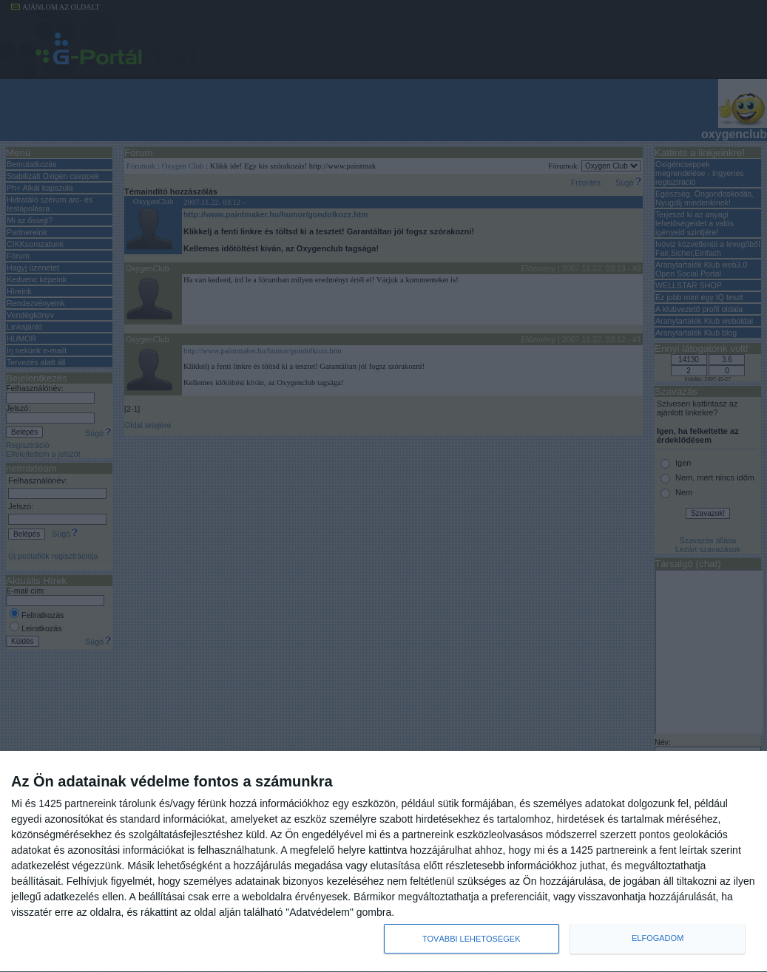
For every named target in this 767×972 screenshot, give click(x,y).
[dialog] (383, 862)
